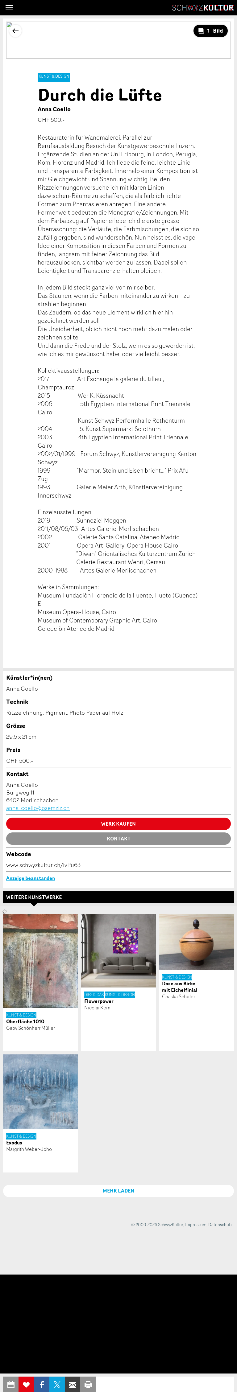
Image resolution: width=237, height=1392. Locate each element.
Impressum (195, 1224)
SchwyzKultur (203, 7)
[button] (9, 7)
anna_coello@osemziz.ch (38, 808)
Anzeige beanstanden (30, 878)
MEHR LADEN (118, 1190)
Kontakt (119, 838)
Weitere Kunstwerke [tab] (34, 897)
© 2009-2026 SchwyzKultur (157, 1224)
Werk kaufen (118, 823)
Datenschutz (220, 1224)
